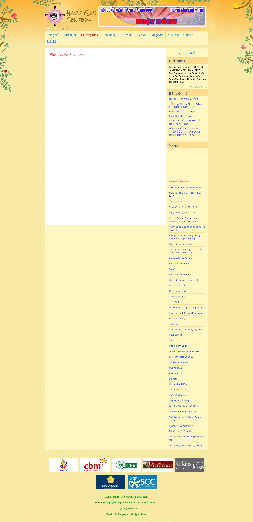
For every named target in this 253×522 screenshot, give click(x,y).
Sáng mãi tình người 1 (180, 263)
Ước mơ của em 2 (178, 291)
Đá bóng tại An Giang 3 (180, 431)
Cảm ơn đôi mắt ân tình (180, 258)
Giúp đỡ (188, 35)
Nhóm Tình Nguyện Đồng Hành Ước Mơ (186, 438)
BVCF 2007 (174, 340)
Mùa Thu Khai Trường (181, 116)
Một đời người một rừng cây (182, 411)
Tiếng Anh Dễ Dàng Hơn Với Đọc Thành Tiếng (185, 122)
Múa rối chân (175, 368)
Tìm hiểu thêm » (198, 87)
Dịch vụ (141, 35)
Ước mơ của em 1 (178, 285)
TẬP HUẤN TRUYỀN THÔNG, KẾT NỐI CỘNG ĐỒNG (186, 105)
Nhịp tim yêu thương (179, 400)
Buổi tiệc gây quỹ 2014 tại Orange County (185, 419)
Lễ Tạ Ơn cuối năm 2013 (181, 357)
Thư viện (126, 35)
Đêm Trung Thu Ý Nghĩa (182, 111)
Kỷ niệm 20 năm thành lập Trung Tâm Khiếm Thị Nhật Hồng (184, 237)
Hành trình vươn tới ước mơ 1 (183, 280)
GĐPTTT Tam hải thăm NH (182, 426)
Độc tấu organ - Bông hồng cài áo (185, 445)
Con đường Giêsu (177, 389)
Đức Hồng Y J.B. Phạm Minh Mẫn (185, 313)
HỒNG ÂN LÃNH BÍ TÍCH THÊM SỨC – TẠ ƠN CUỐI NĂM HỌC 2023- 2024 (184, 131)
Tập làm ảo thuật (177, 296)
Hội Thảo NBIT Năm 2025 (183, 99)
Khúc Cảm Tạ (175, 335)
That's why (174, 324)
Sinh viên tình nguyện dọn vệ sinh (185, 329)
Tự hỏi (172, 269)
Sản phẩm (157, 35)
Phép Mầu (174, 373)
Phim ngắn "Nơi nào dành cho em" (185, 187)
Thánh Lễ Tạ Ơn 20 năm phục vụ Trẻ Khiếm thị (187, 228)
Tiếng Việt (52, 28)
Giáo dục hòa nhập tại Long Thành (185, 307)
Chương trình (89, 35)
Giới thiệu (70, 35)
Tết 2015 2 (174, 302)
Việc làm (173, 35)
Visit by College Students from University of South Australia (183, 220)
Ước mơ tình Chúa (178, 346)
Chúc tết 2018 (176, 201)
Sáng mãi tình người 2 (180, 274)
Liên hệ (51, 41)
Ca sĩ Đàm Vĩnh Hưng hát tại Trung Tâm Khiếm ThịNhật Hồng (186, 251)
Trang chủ (53, 35)
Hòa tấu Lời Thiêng (178, 384)
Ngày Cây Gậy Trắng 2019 (182, 212)
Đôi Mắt (173, 379)
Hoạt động (109, 35)
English (64, 28)
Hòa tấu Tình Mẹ (177, 318)
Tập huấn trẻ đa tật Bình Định (183, 207)
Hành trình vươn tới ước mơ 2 (183, 244)
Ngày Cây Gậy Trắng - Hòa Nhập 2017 (185, 194)
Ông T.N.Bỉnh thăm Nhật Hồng (183, 406)
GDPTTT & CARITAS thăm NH (184, 351)
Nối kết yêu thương (178, 362)
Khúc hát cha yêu (177, 395)
